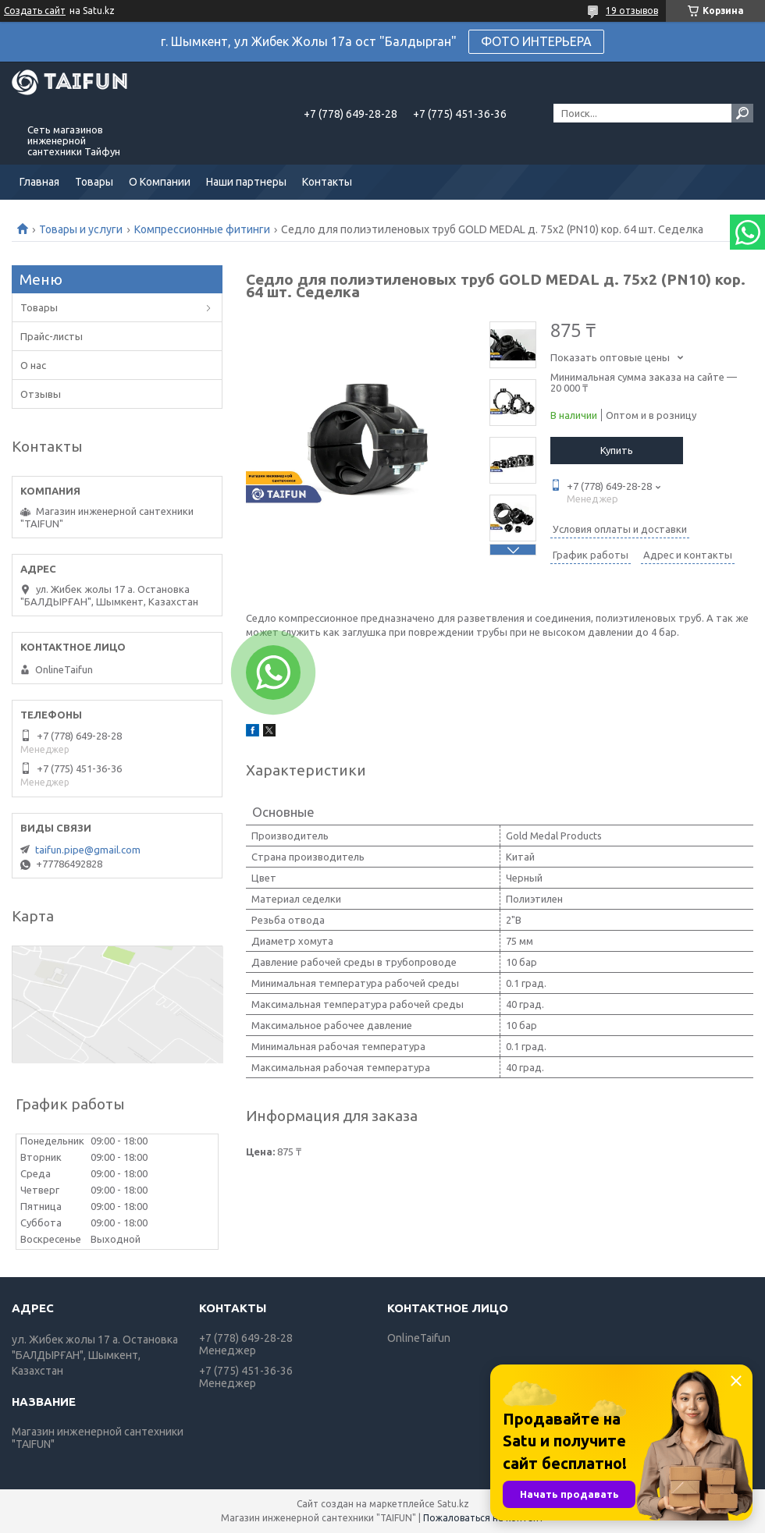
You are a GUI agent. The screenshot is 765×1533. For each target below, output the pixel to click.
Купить (616, 450)
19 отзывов (632, 10)
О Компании (159, 182)
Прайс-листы (51, 336)
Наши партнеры (246, 182)
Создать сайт (35, 10)
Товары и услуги (81, 229)
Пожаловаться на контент (483, 1518)
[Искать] (742, 113)
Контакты (327, 182)
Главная (39, 182)
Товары (94, 182)
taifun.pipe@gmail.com (88, 849)
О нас (33, 365)
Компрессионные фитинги (202, 229)
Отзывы (40, 394)
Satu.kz (453, 1504)
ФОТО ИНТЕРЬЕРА (536, 41)
